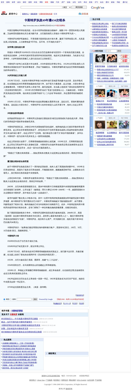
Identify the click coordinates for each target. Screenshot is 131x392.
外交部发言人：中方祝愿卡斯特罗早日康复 (19, 319)
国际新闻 (34, 14)
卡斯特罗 (13, 314)
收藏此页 (57, 304)
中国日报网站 (60, 26)
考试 (85, 2)
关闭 (81, 304)
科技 (35, 2)
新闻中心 (25, 14)
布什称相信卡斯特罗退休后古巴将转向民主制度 (21, 332)
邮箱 (112, 2)
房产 (63, 2)
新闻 (8, 2)
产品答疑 (98, 380)
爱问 (107, 2)
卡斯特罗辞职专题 (45, 14)
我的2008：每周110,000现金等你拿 (70, 299)
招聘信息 (64, 380)
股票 (30, 2)
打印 (75, 304)
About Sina (41, 380)
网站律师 (72, 380)
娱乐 (19, 2)
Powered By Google (46, 299)
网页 (7, 299)
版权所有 (69, 389)
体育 (13, 2)
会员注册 (90, 380)
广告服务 (49, 380)
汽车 (57, 2)
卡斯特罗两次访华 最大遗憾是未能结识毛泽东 (20, 325)
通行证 (125, 2)
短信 (101, 2)
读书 (79, 2)
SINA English (81, 380)
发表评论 (80, 295)
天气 (96, 2)
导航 (118, 2)
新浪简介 (32, 380)
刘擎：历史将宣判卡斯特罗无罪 (14, 329)
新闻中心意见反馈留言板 (51, 376)
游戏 (68, 2)
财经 (24, 2)
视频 (52, 2)
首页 (2, 2)
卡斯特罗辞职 (17, 311)
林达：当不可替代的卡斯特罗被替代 (16, 322)
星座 (90, 2)
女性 (74, 2)
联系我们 (57, 380)
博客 (41, 2)
